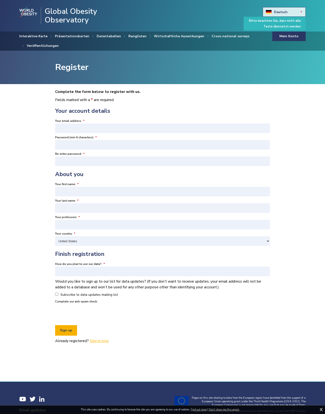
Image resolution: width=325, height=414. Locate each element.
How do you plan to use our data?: (80, 264)
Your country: (65, 234)
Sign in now (99, 341)
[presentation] (91, 313)
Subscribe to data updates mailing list (86, 294)
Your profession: (67, 217)
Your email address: (70, 121)
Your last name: (67, 201)
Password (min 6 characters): (76, 137)
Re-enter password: (70, 154)
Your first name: (67, 184)
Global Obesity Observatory (71, 15)
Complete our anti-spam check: (76, 301)
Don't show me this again (224, 409)
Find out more (199, 409)
